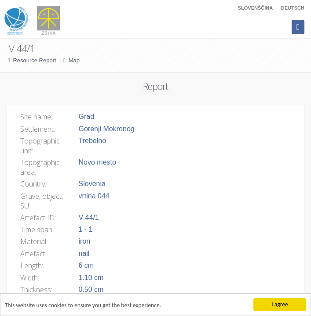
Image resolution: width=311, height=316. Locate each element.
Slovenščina (255, 8)
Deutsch (292, 8)
